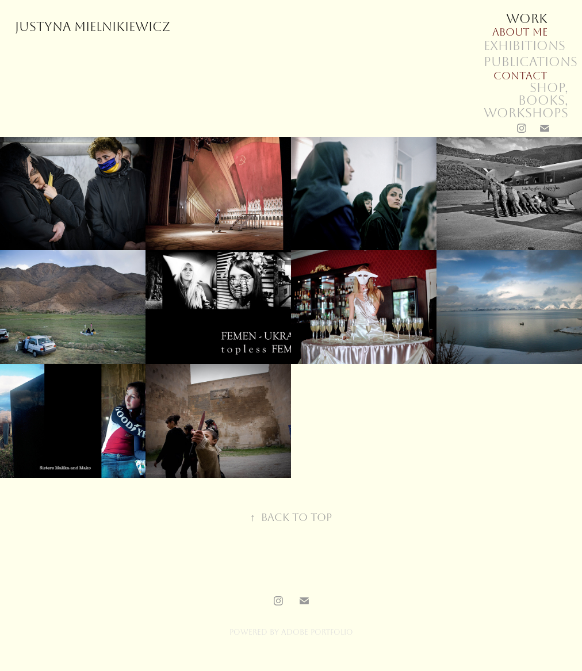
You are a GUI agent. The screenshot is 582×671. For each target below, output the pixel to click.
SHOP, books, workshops (526, 100)
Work (526, 18)
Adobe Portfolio (317, 632)
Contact (520, 76)
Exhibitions (524, 46)
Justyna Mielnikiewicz (92, 27)
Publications (530, 62)
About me (519, 32)
